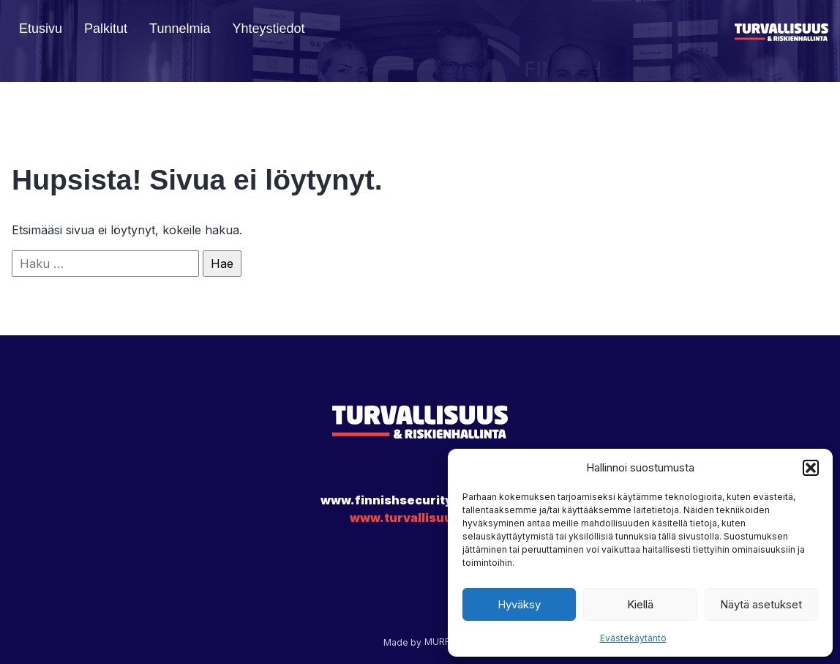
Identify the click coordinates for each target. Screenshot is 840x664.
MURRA (440, 641)
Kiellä (640, 604)
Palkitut (105, 28)
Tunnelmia (179, 28)
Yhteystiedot (268, 28)
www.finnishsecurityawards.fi (416, 500)
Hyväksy (519, 604)
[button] (810, 467)
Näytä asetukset (761, 604)
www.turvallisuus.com (420, 517)
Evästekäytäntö (633, 638)
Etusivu (40, 28)
